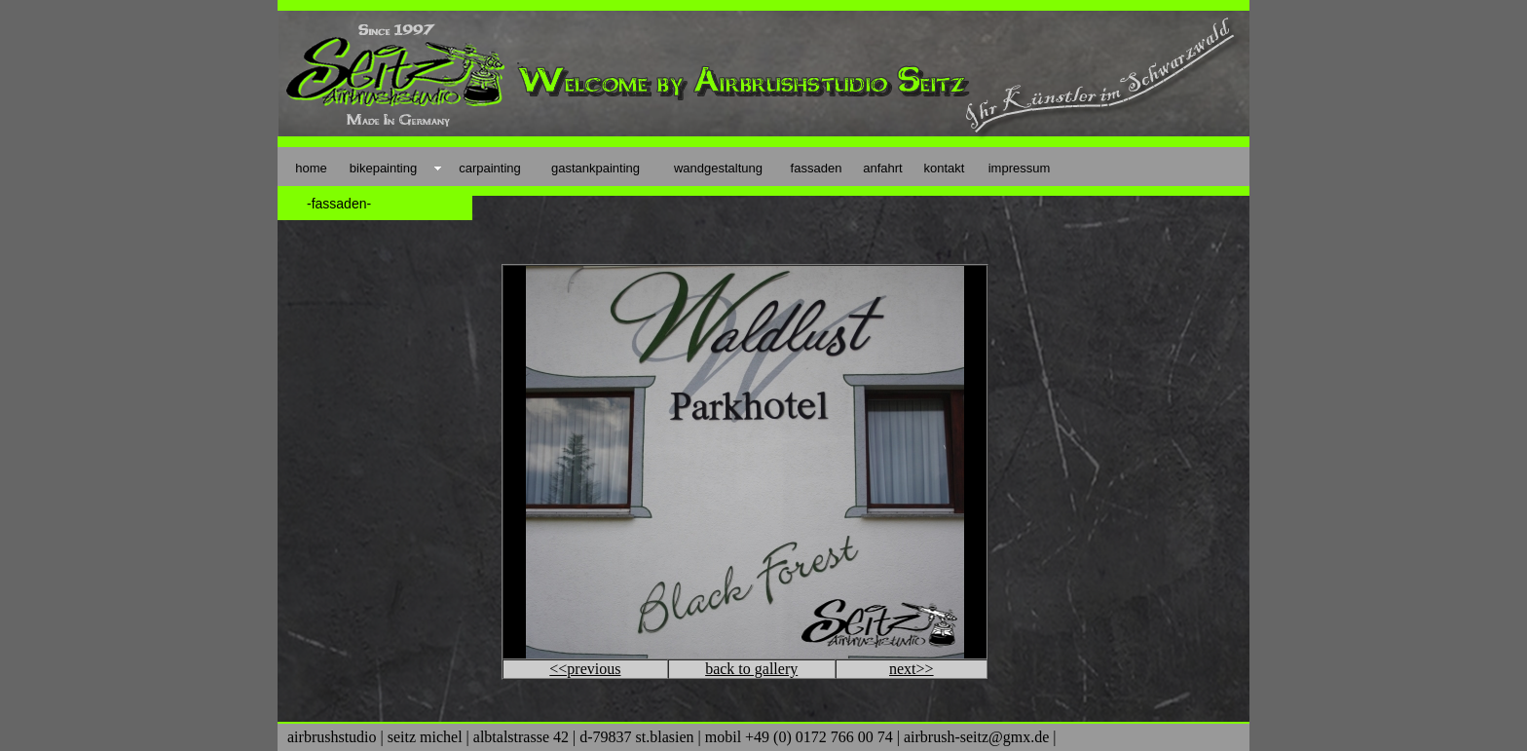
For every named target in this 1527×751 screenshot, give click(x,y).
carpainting (490, 168)
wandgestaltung (718, 168)
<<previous (584, 668)
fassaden (816, 168)
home (311, 168)
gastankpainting (595, 168)
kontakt (944, 168)
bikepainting (383, 168)
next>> (911, 668)
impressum (1019, 168)
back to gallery (751, 668)
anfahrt (882, 168)
